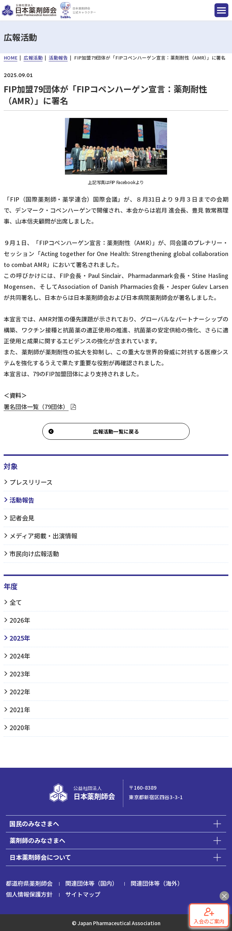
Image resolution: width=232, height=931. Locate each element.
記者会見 (21, 517)
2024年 (19, 655)
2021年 (19, 709)
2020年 (19, 727)
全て (15, 602)
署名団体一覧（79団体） (36, 406)
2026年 (19, 620)
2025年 (19, 637)
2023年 (19, 673)
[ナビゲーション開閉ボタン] (221, 10)
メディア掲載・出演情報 (43, 535)
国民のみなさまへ (34, 823)
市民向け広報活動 (34, 553)
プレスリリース (31, 482)
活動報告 (21, 499)
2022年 (19, 691)
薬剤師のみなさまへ (37, 840)
